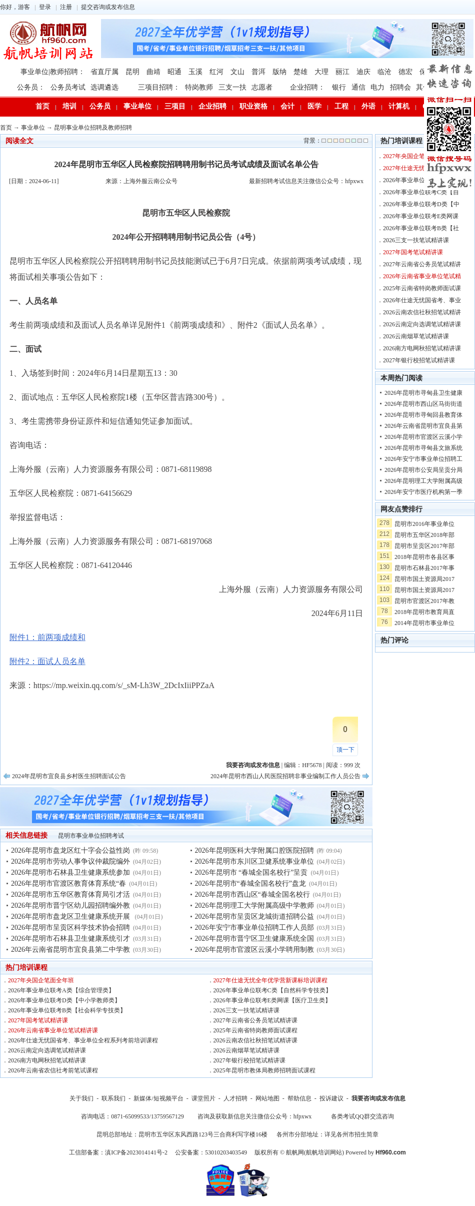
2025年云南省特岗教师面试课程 (256, 1030)
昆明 (133, 72)
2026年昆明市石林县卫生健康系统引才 (70, 938)
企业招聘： (307, 87)
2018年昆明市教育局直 (424, 612)
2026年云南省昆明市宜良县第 (423, 425)
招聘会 (400, 87)
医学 (315, 106)
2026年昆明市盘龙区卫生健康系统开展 (71, 916)
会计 (287, 106)
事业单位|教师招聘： (52, 72)
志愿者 (262, 87)
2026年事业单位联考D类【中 (421, 204)
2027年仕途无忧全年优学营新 (422, 168)
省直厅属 (104, 72)
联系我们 (114, 1098)
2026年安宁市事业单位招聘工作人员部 (254, 927)
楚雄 (301, 72)
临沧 (385, 72)
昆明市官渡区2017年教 (424, 601)
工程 (341, 106)
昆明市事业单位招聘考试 (91, 835)
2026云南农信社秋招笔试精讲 (422, 312)
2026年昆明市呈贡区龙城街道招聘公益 (254, 916)
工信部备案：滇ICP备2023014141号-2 (118, 1152)
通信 (359, 87)
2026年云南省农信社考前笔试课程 (53, 1070)
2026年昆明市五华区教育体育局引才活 (70, 894)
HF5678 (312, 765)
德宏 (405, 72)
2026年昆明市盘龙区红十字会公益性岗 (70, 850)
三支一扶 (232, 87)
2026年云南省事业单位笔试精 (422, 276)
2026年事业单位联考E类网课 (420, 216)
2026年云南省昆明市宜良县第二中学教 (70, 949)
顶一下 (345, 749)
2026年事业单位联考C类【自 (421, 192)
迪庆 (363, 72)
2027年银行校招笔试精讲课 (250, 1060)
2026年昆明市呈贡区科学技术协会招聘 (70, 927)
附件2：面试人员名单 (48, 661)
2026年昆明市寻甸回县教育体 (423, 414)
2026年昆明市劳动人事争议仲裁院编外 (70, 861)
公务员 (100, 106)
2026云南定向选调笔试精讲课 (47, 1050)
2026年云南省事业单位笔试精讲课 (53, 1030)
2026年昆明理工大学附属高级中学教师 (254, 905)
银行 (339, 87)
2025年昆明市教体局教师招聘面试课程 (265, 1070)
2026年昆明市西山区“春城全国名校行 (252, 894)
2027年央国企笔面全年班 (41, 980)
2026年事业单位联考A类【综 (421, 180)
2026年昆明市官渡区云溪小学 (423, 436)
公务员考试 (68, 87)
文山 (237, 72)
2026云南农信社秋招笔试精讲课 (256, 1040)
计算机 (399, 106)
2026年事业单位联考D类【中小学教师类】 (64, 1000)
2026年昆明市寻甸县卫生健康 (423, 392)
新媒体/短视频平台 (158, 1098)
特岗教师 (199, 87)
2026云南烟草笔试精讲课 (247, 1050)
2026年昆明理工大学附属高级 (423, 480)
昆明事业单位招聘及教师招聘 (93, 127)
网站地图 (268, 1098)
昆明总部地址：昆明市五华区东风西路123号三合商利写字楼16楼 (182, 1134)
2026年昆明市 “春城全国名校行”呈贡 (251, 872)
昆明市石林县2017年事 (424, 567)
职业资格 (254, 106)
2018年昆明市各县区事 (424, 556)
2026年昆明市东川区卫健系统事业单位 (254, 861)
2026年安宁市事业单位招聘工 (423, 458)
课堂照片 (204, 1098)
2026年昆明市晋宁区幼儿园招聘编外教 (70, 905)
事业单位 (138, 106)
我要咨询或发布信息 (379, 1098)
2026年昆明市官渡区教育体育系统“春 (68, 883)
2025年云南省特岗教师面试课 (422, 288)
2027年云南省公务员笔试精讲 (422, 264)
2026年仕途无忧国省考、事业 (422, 300)
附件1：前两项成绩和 (48, 637)
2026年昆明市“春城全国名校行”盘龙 (250, 883)
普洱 (259, 72)
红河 (217, 72)
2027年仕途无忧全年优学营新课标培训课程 (271, 980)
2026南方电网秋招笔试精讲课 (47, 1060)
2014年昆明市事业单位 (424, 623)
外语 (369, 106)
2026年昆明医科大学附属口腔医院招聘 (254, 850)
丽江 (343, 72)
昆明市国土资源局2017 (424, 578)
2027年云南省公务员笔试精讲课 (256, 1020)
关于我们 (82, 1098)
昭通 (175, 72)
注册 (66, 7)
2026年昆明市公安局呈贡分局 (423, 469)
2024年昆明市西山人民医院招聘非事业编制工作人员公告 (285, 776)
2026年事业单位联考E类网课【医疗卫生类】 (272, 1000)
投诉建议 (332, 1098)
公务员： (31, 87)
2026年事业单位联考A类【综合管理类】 (61, 990)
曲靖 (153, 72)
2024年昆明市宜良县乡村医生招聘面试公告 (69, 776)
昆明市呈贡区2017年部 (424, 545)
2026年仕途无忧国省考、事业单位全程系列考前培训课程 (83, 1040)
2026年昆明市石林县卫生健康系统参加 (70, 872)
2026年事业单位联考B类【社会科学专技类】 (67, 1010)
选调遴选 (104, 87)
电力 (377, 87)
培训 (69, 106)
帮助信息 (300, 1098)
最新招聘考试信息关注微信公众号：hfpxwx (306, 181)
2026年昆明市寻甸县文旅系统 (423, 447)
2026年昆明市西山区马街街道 (423, 403)
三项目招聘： (159, 87)
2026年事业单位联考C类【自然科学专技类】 (273, 990)
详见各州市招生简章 (351, 1134)
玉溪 (195, 72)
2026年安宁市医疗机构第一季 (423, 491)
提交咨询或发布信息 (108, 7)
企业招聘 (212, 106)
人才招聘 (236, 1098)
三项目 (175, 106)
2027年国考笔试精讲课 (38, 1020)
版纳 (279, 72)
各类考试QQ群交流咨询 (362, 1116)
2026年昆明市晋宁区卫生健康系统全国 (254, 938)
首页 (43, 106)
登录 (45, 7)
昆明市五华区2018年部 (424, 534)
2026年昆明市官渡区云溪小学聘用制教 (254, 949)
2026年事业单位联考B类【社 (421, 228)
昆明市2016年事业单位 (424, 523)
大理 (321, 72)
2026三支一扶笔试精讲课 (247, 1010)
